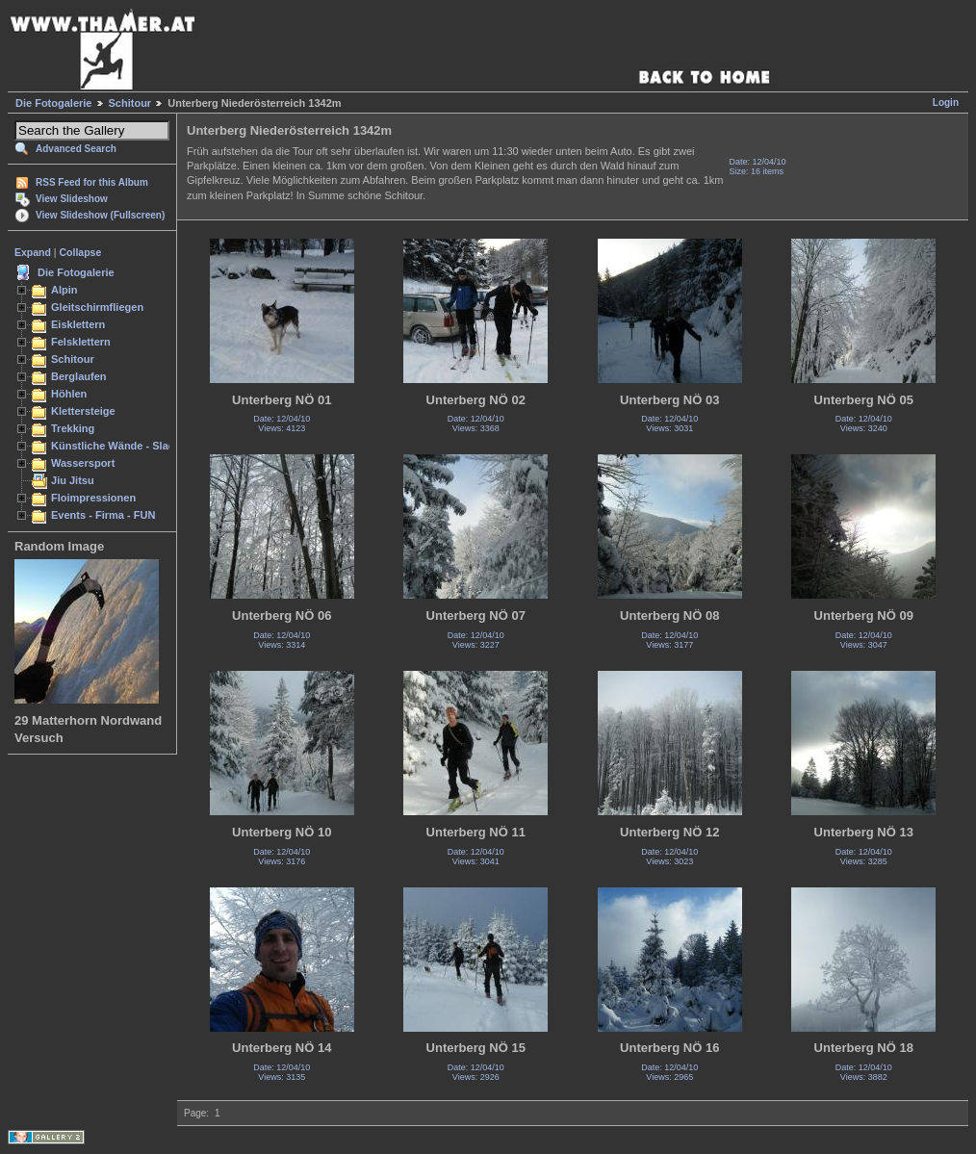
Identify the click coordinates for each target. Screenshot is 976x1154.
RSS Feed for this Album (92, 182)
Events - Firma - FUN (103, 515)
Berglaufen (79, 376)
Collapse (81, 252)
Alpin (64, 289)
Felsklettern (81, 341)
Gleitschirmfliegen (97, 307)
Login (946, 102)
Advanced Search (76, 148)
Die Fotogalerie (53, 103)
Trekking (72, 428)
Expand (32, 252)
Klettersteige (83, 411)
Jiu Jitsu (72, 480)
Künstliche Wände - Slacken (122, 445)
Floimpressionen (93, 497)
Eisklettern (78, 324)
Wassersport (83, 463)
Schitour (130, 103)
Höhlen (69, 393)
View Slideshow (72, 198)
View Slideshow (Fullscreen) (100, 215)
